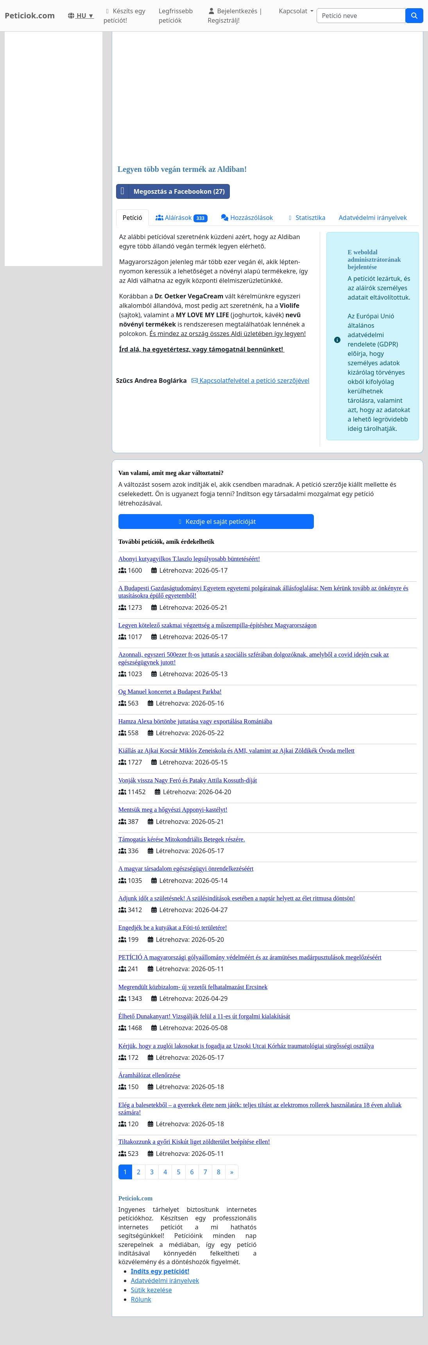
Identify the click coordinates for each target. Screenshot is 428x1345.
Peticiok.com (30, 15)
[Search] (361, 15)
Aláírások (182, 217)
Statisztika (305, 217)
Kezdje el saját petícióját (216, 521)
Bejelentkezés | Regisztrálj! (235, 16)
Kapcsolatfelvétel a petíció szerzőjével (250, 380)
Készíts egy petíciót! (124, 16)
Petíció (132, 217)
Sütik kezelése (151, 1290)
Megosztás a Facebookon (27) (170, 191)
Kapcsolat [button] (294, 11)
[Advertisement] (267, 99)
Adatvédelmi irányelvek (373, 217)
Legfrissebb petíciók (176, 16)
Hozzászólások (247, 217)
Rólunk (141, 1299)
